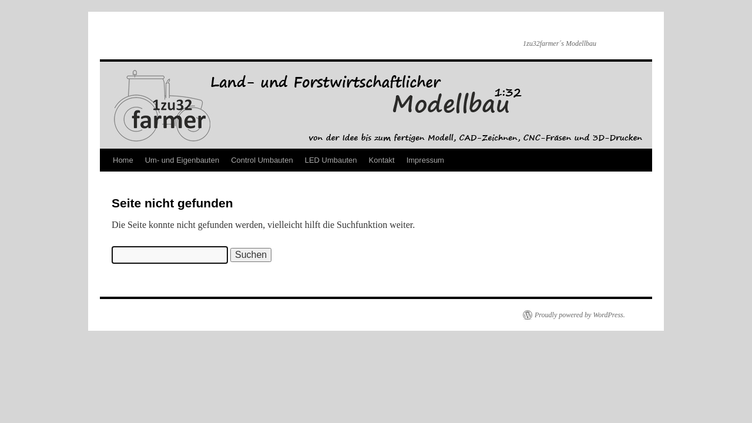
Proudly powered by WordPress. (580, 315)
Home (123, 160)
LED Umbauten (331, 160)
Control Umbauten (262, 160)
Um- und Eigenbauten (182, 160)
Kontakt (382, 160)
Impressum (425, 160)
